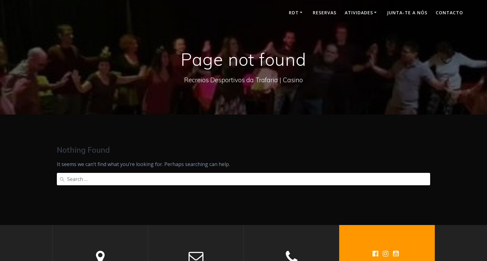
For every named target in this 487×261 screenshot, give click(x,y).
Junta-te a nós (407, 13)
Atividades (359, 13)
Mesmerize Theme (391, 224)
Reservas (324, 13)
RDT (294, 13)
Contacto (449, 13)
